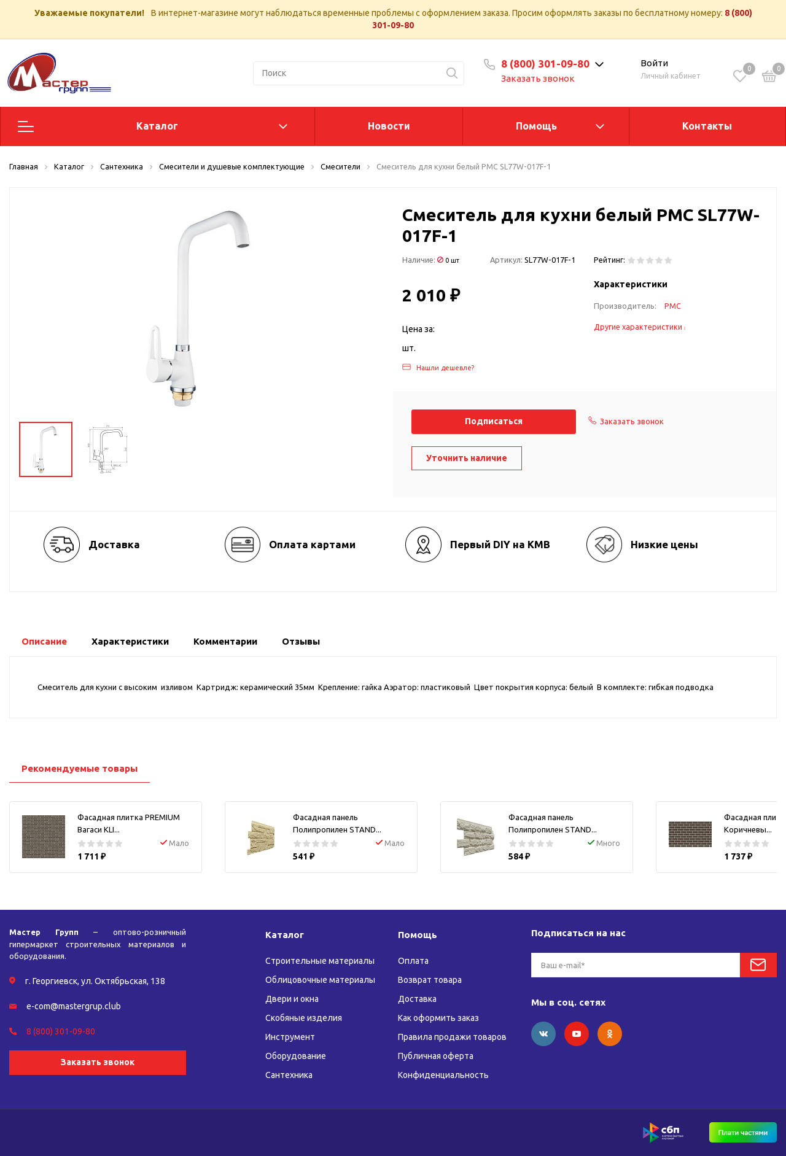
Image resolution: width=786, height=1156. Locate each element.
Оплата (413, 961)
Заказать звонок (538, 78)
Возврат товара (430, 980)
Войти (654, 63)
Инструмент (290, 1037)
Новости (389, 125)
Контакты (707, 125)
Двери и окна (292, 999)
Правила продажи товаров (452, 1037)
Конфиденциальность (443, 1075)
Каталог (157, 125)
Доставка (417, 999)
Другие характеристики (640, 326)
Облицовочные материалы (320, 980)
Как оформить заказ (438, 1018)
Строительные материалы (320, 961)
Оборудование (295, 1056)
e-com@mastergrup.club (73, 1006)
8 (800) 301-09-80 (545, 63)
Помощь (536, 125)
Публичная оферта (435, 1056)
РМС (672, 305)
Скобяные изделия (303, 1018)
